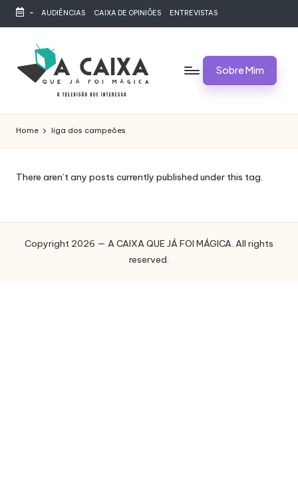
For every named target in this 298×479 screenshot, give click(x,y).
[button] (240, 70)
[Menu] (182, 70)
